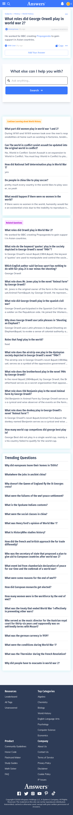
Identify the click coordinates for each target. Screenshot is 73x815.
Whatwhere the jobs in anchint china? (25, 474)
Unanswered (11, 707)
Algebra (41, 696)
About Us (42, 746)
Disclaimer (43, 768)
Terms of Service (46, 757)
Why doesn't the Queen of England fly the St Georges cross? (34, 485)
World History (27, 14)
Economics (43, 735)
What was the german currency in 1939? (27, 635)
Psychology (43, 724)
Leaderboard (11, 696)
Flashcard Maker (13, 757)
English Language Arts (48, 719)
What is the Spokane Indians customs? (26, 505)
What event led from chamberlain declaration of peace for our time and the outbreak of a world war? (35, 567)
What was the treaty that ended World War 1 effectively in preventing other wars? (35, 610)
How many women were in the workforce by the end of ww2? (35, 598)
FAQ (7, 774)
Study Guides (11, 763)
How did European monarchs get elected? (28, 587)
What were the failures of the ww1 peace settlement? (34, 495)
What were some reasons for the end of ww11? (30, 578)
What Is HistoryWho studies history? (25, 532)
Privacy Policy (44, 763)
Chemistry (42, 702)
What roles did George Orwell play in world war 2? (34, 20)
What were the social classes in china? (26, 514)
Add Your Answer (36, 52)
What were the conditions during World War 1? (31, 644)
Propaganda (44, 35)
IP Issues (42, 779)
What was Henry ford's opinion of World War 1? (31, 523)
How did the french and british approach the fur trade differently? (35, 543)
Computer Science (46, 730)
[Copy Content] (59, 45)
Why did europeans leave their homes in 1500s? (31, 465)
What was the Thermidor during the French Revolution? (35, 654)
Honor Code (11, 752)
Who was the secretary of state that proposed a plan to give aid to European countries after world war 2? (36, 555)
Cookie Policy (44, 774)
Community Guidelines (15, 746)
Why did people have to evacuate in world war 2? (32, 663)
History (17, 14)
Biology (41, 707)
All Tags (8, 702)
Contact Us (43, 752)
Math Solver (10, 768)
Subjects (8, 14)
